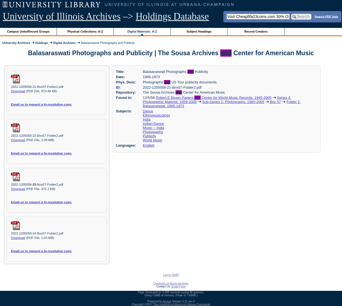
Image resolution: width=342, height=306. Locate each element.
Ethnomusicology (156, 115)
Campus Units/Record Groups (28, 31)
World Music (152, 140)
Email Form (178, 286)
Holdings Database (172, 16)
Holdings (41, 42)
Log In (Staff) (171, 274)
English (148, 145)
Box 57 (275, 102)
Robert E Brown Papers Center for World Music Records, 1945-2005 (213, 98)
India (146, 119)
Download (18, 91)
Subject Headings (199, 31)
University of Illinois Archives (62, 16)
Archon (167, 301)
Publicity (149, 136)
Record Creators (256, 31)
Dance (148, 111)
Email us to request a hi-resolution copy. (41, 104)
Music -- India (153, 128)
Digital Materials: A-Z (142, 31)
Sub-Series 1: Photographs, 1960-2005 (233, 102)
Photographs (153, 132)
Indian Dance (153, 124)
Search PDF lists (326, 16)
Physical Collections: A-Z (85, 31)
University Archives (16, 42)
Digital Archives (64, 42)
